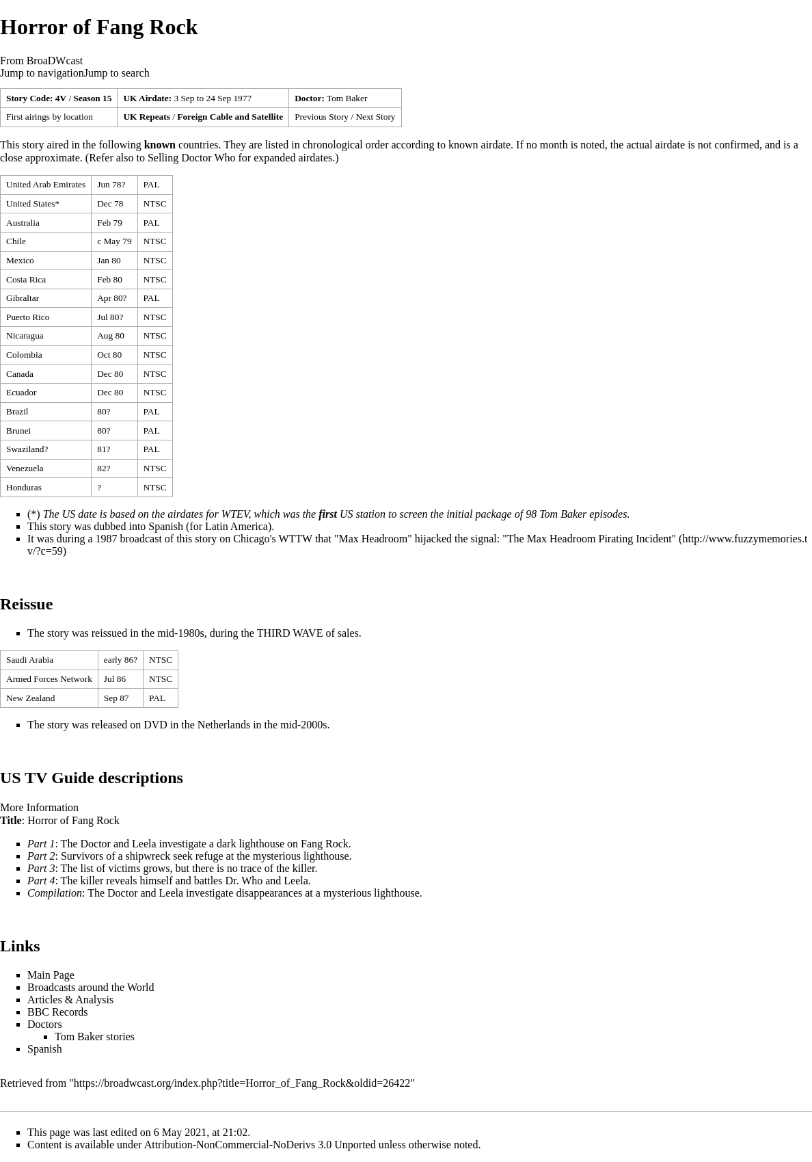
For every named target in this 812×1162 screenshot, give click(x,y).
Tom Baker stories (95, 1036)
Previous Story (322, 116)
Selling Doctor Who (192, 157)
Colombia (24, 354)
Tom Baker (347, 98)
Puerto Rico (27, 317)
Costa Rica (26, 279)
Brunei (18, 430)
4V (60, 98)
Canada (19, 374)
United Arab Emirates (45, 184)
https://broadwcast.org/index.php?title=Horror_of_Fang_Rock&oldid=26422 (242, 1083)
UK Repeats (146, 116)
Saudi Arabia (29, 660)
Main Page (51, 975)
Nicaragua (25, 335)
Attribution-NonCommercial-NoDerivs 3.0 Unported (260, 1144)
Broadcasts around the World (90, 987)
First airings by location (49, 116)
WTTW (295, 538)
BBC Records (57, 1012)
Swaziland (25, 449)
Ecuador (21, 392)
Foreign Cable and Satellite (230, 116)
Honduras (24, 487)
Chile (16, 241)
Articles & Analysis (70, 999)
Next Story (375, 116)
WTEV (235, 514)
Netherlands (224, 724)
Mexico (20, 260)
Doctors (44, 1024)
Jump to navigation (42, 73)
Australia (23, 222)
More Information (39, 807)
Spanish (165, 526)
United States (30, 203)
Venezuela (25, 468)
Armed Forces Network (49, 679)
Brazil (17, 411)
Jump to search (117, 73)
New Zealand (30, 698)
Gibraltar (22, 298)
